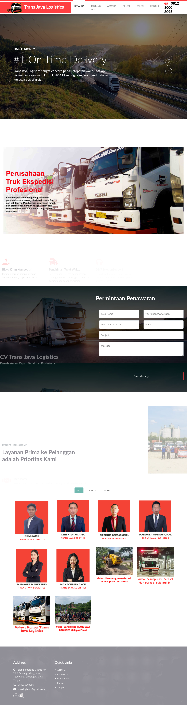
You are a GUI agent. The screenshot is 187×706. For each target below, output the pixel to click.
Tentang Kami (96, 7)
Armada (111, 5)
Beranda (79, 5)
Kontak (154, 5)
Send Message (141, 376)
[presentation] (121, 364)
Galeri (140, 5)
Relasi (126, 5)
